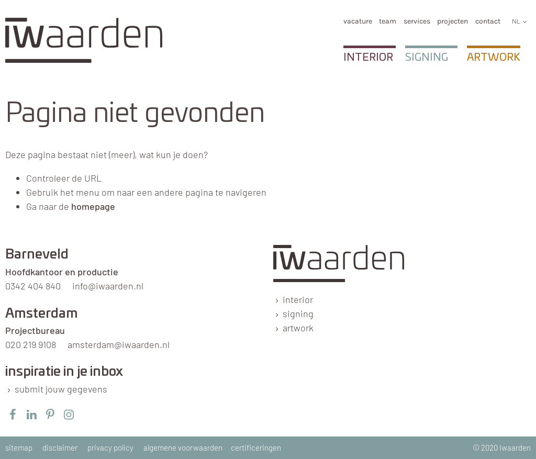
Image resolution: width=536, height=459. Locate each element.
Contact (487, 21)
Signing (426, 57)
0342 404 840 (33, 286)
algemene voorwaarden (182, 447)
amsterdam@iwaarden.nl (119, 344)
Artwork (493, 57)
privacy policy (110, 447)
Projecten (452, 21)
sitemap (18, 447)
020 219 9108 (30, 344)
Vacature (357, 21)
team (387, 21)
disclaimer (59, 447)
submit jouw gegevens (61, 389)
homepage (93, 206)
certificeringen (256, 447)
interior (298, 299)
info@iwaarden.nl (107, 286)
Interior (368, 57)
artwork (298, 327)
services (417, 21)
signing (298, 313)
